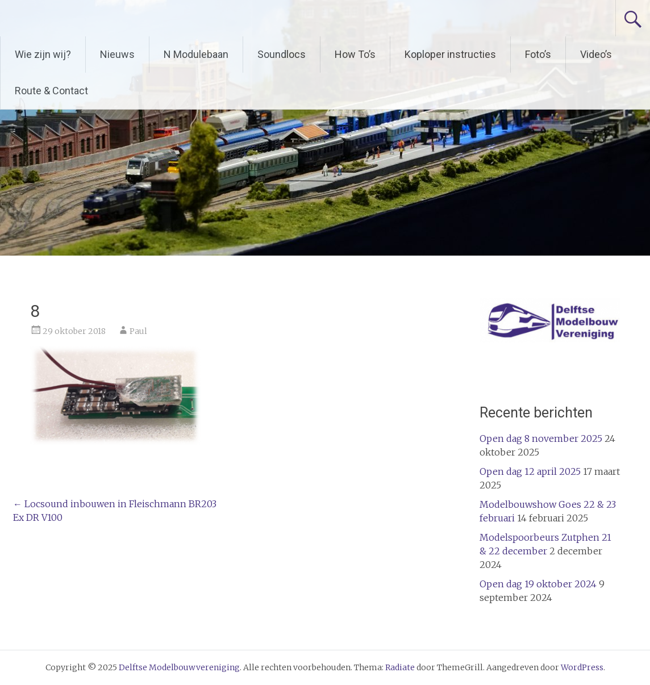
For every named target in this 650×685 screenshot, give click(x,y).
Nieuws (117, 54)
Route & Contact (51, 91)
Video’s (596, 54)
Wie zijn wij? (43, 54)
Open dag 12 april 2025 (530, 471)
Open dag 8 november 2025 (541, 438)
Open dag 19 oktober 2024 (538, 584)
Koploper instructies (450, 54)
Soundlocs (281, 54)
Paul (138, 331)
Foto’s (538, 54)
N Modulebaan (196, 54)
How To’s (355, 54)
